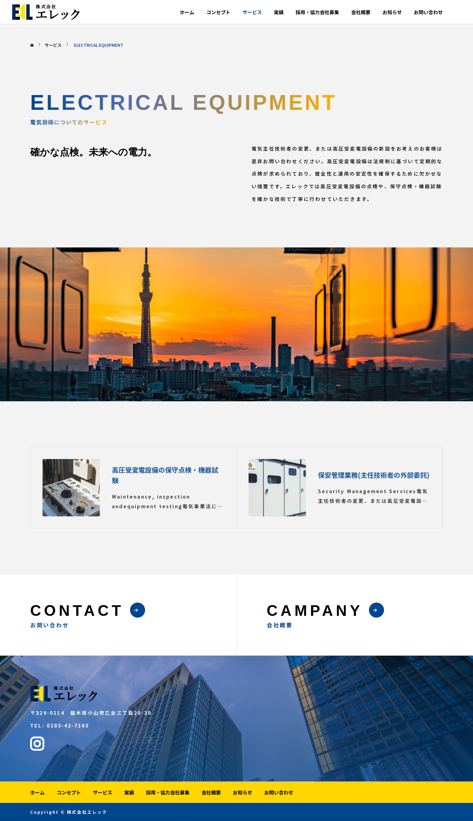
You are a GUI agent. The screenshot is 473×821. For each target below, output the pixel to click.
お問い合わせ (428, 12)
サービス (252, 12)
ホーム (187, 12)
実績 (279, 12)
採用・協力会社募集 (317, 12)
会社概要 (360, 12)
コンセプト (218, 12)
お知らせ (392, 12)
